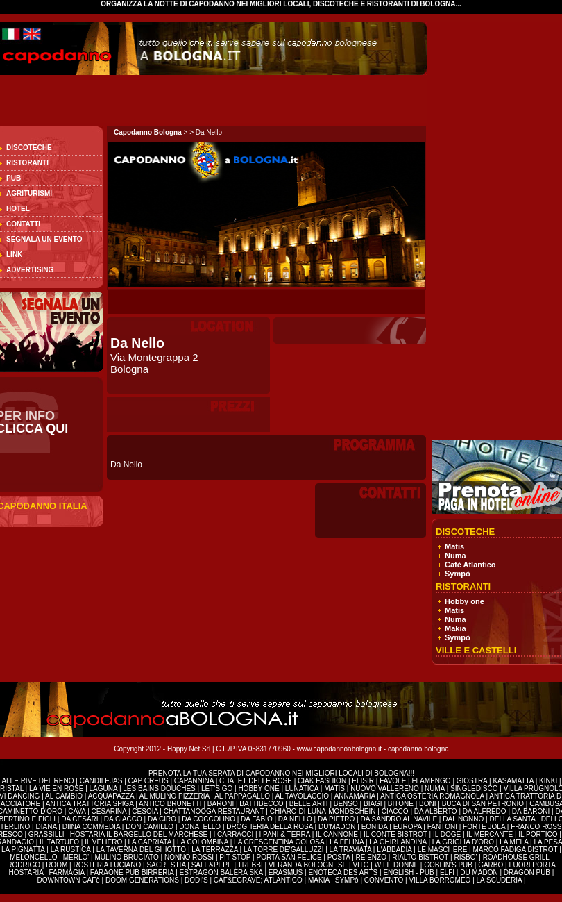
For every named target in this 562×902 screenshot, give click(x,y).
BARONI (220, 804)
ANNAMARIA (354, 796)
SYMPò (347, 880)
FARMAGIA (67, 872)
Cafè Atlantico (470, 564)
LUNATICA (303, 788)
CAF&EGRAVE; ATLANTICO (258, 880)
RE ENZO (372, 857)
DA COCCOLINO (209, 819)
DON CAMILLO (151, 826)
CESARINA (110, 811)
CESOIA (146, 811)
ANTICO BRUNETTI (171, 804)
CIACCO (396, 811)
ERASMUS (286, 872)
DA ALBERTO (435, 811)
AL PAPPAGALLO (243, 796)
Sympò (457, 573)
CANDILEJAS (102, 781)
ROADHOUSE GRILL (516, 857)
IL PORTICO (538, 834)
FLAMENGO (430, 781)
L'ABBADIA (395, 849)
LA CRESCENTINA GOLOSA (279, 842)
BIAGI (374, 804)
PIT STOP (236, 857)
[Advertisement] (501, 230)
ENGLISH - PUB (408, 872)
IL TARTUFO (60, 842)
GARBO (490, 865)
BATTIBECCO (261, 804)
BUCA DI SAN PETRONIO (484, 804)
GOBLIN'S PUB (448, 865)
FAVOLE (394, 781)
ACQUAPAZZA (111, 796)
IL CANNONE (338, 834)
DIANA (46, 826)
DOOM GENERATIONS (142, 880)
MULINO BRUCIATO (127, 857)
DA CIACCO (124, 819)
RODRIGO (24, 865)
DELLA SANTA (513, 819)
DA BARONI (532, 811)
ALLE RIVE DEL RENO (38, 781)
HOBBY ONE (258, 788)
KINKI (548, 781)
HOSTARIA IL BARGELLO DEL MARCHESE (140, 834)
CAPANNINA (195, 781)
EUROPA (408, 826)
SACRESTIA (166, 865)
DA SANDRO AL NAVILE (399, 819)
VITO (361, 865)
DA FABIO (257, 819)
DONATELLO (201, 826)
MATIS (334, 788)
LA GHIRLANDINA (398, 842)
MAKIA (319, 880)
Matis (454, 546)
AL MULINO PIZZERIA (174, 796)
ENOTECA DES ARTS (342, 872)
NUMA (435, 788)
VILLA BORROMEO (439, 880)
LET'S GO (218, 788)
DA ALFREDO (484, 811)
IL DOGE (448, 834)
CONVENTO (384, 880)
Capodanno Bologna (148, 132)
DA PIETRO (337, 819)
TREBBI (251, 865)
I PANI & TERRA (285, 834)
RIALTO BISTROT (420, 857)
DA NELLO (296, 819)
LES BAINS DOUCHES (160, 788)
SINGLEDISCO (475, 788)
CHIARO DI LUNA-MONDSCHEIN (323, 811)
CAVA (77, 811)
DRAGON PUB (527, 872)
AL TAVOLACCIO (302, 796)
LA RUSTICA (71, 849)
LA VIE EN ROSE (57, 788)
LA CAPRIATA (150, 842)
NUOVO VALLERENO (384, 788)
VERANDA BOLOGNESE (309, 865)
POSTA (339, 857)
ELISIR (363, 781)
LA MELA (514, 842)
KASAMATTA (514, 781)
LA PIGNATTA (22, 849)
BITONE (401, 804)
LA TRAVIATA (351, 849)
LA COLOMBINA (202, 842)
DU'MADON (337, 826)
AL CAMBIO (64, 796)
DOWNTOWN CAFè (68, 880)
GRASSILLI (47, 834)
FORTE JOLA (484, 826)
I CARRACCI (233, 834)
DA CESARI (80, 819)
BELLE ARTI (309, 804)
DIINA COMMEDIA (91, 826)
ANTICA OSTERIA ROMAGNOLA (432, 796)
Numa (455, 555)
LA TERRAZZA (215, 849)
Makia (455, 628)
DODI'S (196, 880)
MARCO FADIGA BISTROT (515, 849)
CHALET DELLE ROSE (255, 781)
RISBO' (465, 857)
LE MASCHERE (443, 849)
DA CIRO (163, 819)
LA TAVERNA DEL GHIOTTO (142, 849)
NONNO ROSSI (190, 857)
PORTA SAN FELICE (289, 857)
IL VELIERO (104, 842)
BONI (428, 804)
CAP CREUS (148, 781)
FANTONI (442, 826)
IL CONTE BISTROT (396, 834)
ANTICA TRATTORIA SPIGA (90, 804)
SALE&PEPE (213, 865)
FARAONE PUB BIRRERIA (132, 872)
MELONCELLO (34, 857)
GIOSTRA (472, 781)
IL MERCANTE (490, 834)
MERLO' (77, 857)
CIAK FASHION (323, 781)
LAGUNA (104, 788)
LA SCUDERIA (499, 880)
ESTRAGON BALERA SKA (221, 872)
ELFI (447, 872)
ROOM (57, 865)
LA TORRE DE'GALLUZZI (284, 849)
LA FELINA (347, 842)
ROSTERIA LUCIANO (107, 865)
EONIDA (375, 826)
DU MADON (478, 872)
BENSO (347, 804)
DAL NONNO (463, 819)
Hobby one (464, 601)
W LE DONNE (396, 865)
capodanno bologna (418, 749)
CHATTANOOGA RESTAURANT (214, 811)
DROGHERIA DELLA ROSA (270, 826)
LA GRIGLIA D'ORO (464, 842)
